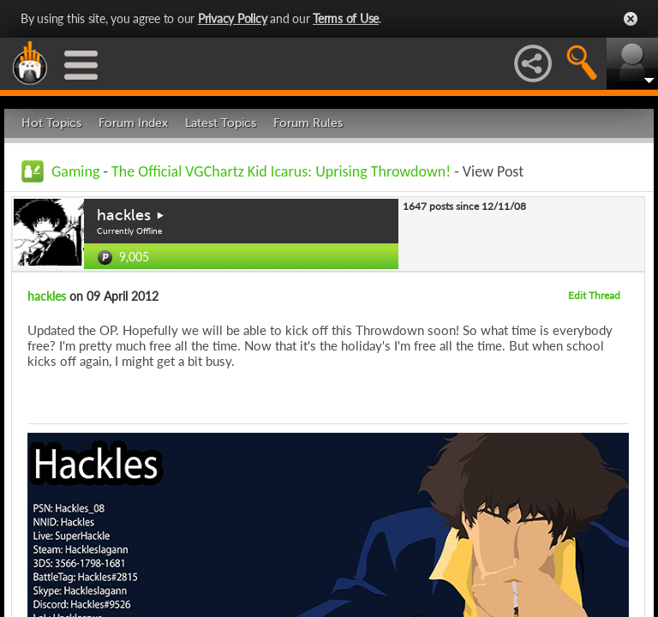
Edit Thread (594, 295)
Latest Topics (220, 123)
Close (630, 19)
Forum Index (133, 123)
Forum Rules (308, 123)
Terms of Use (346, 18)
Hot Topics (51, 123)
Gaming (75, 171)
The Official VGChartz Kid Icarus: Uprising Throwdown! (281, 171)
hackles (124, 215)
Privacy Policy (232, 18)
